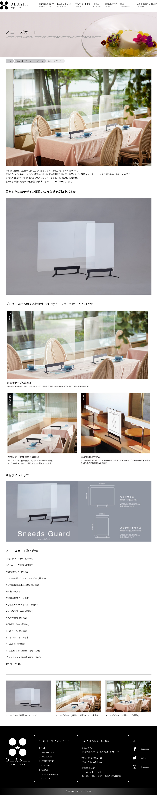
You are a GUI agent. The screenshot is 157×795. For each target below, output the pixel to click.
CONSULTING (48, 761)
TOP (43, 748)
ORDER (45, 770)
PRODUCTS (47, 757)
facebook (145, 749)
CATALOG (46, 779)
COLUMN (46, 765)
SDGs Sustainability (50, 774)
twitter (144, 758)
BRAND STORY (49, 752)
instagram (145, 767)
